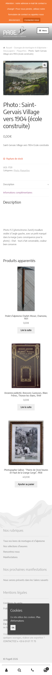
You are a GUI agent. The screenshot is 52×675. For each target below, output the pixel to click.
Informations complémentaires (17, 192)
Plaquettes (21, 51)
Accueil (9, 47)
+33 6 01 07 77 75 (27, 641)
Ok (13, 627)
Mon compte (6, 670)
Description (8, 184)
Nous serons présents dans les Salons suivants (25, 580)
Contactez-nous (31, 20)
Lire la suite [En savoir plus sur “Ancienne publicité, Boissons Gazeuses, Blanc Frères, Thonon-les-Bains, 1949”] (26, 407)
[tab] (26, 184)
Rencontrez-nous (11, 551)
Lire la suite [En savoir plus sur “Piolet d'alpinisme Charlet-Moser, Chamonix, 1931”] (26, 330)
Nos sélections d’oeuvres (15, 546)
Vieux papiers (9, 51)
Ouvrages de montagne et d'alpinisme (30, 47)
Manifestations (10, 557)
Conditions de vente (12, 603)
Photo (16, 170)
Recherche (19, 670)
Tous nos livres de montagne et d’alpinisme (24, 541)
